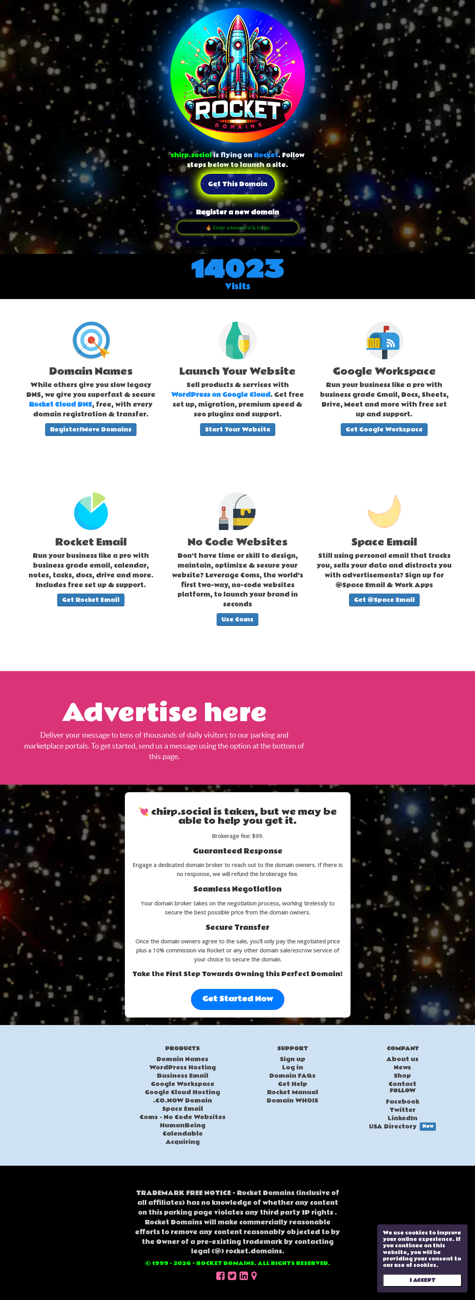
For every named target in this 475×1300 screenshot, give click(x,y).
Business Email (182, 1075)
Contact (402, 1084)
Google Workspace (182, 1084)
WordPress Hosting (182, 1067)
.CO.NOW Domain (182, 1100)
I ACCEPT (423, 1280)
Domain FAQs (292, 1075)
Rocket (266, 155)
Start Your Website (237, 429)
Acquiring (182, 1142)
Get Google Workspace (384, 429)
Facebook (402, 1101)
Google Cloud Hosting (182, 1092)
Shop (402, 1075)
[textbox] (91, 393)
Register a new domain (237, 212)
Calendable (182, 1133)
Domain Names (182, 1059)
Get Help (292, 1084)
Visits (237, 286)
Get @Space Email (384, 599)
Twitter (403, 1110)
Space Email (182, 1108)
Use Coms (237, 619)
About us (402, 1059)
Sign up (292, 1059)
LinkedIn (402, 1118)
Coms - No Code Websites (183, 1117)
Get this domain (237, 184)
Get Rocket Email (91, 599)
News (402, 1067)
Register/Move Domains (91, 429)
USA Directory (402, 1126)
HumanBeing (182, 1125)
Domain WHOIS (292, 1100)
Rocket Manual (292, 1092)
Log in (292, 1067)
